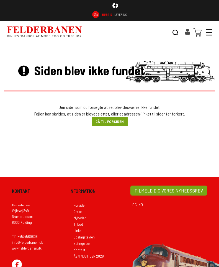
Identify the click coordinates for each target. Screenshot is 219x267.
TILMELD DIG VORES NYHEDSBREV (169, 191)
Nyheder (80, 218)
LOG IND (136, 204)
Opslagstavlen (84, 237)
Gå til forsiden (110, 121)
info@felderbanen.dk (27, 242)
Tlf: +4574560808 (25, 236)
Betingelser (82, 243)
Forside (79, 205)
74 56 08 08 (198, 14)
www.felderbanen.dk (27, 248)
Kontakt (79, 250)
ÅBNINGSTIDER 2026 (89, 256)
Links (77, 231)
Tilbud (78, 224)
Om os (78, 211)
